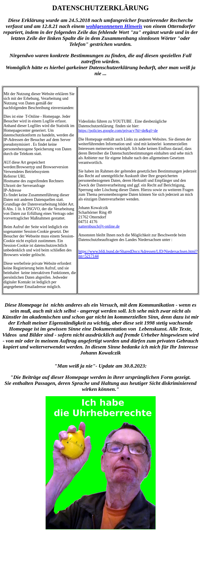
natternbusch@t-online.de (99, 226)
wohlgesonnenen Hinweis (114, 26)
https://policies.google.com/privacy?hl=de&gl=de (118, 130)
